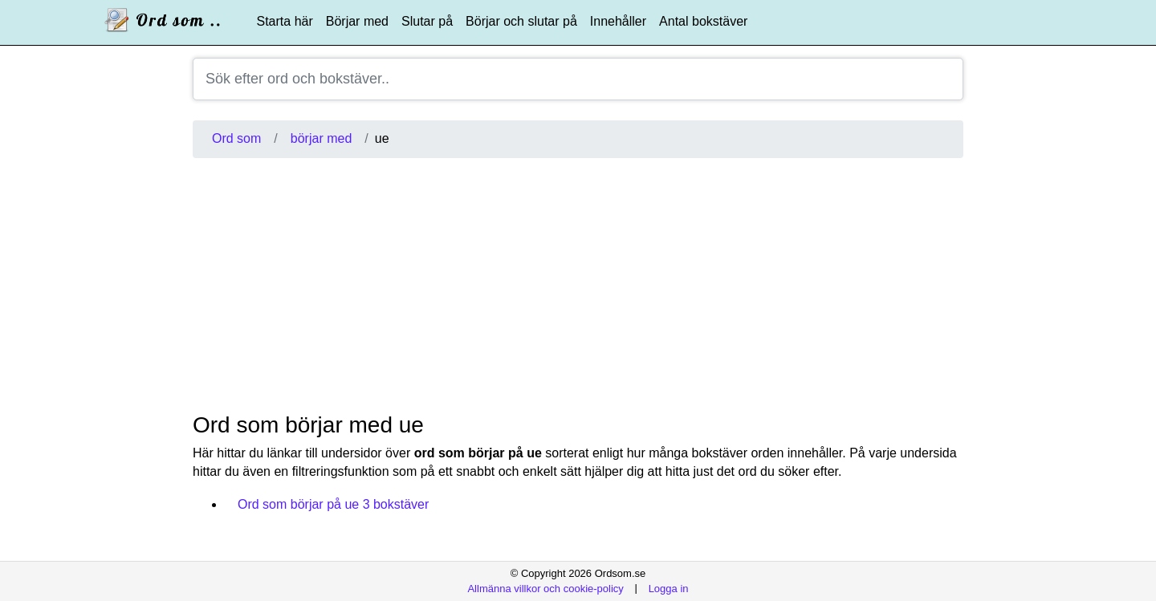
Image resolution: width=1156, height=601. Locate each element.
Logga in (669, 588)
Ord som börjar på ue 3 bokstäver (333, 504)
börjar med (321, 138)
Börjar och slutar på (521, 21)
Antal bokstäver (703, 21)
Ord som (236, 138)
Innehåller (618, 21)
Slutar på (427, 21)
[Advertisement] (578, 285)
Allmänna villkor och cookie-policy (545, 588)
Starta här (285, 21)
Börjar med (357, 21)
